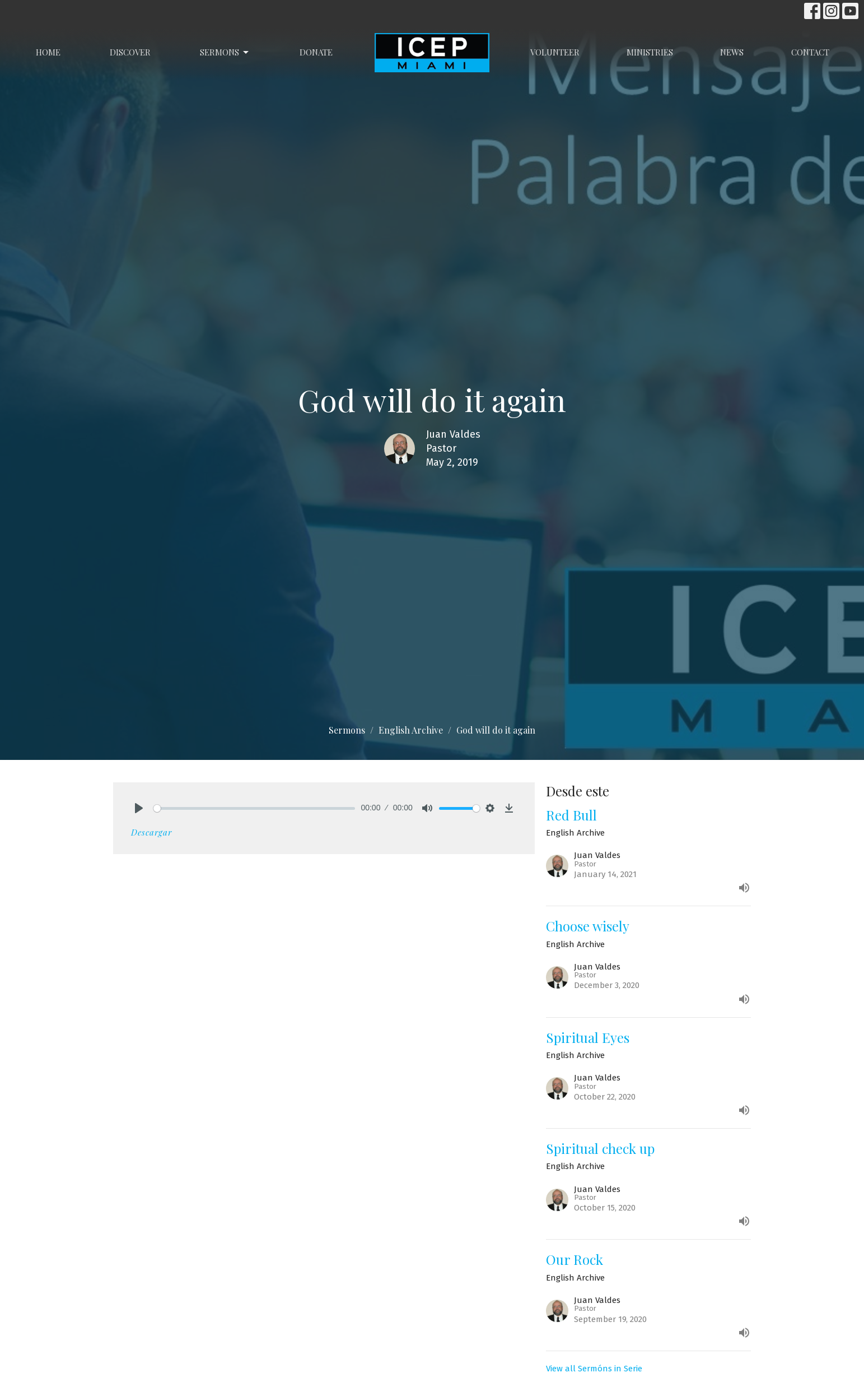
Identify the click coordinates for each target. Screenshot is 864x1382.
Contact (810, 52)
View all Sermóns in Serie (594, 1369)
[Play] (139, 808)
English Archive (411, 730)
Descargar (151, 832)
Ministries (650, 52)
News (732, 52)
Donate (316, 52)
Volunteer (555, 52)
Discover (130, 52)
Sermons (225, 52)
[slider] (254, 808)
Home (48, 52)
